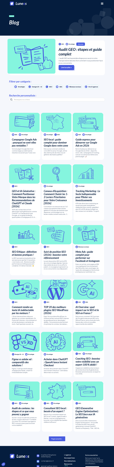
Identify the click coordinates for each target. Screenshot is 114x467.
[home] (20, 3)
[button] (3, 464)
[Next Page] (57, 438)
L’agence (67, 455)
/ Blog (66, 465)
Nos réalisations (70, 461)
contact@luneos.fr (47, 461)
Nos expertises (69, 458)
